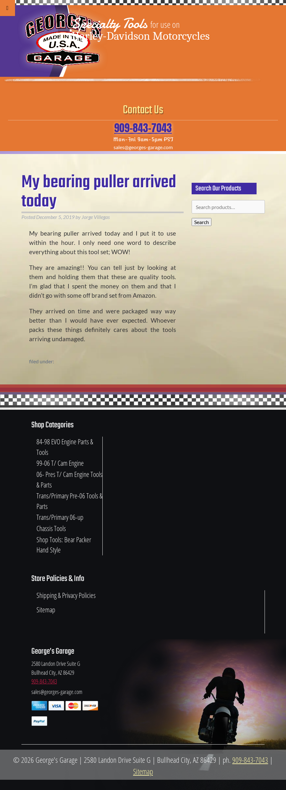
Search (201, 222)
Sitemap (45, 609)
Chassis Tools (51, 528)
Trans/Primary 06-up (59, 517)
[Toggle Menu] (7, 8)
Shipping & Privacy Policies (66, 595)
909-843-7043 (143, 128)
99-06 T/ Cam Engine (60, 463)
